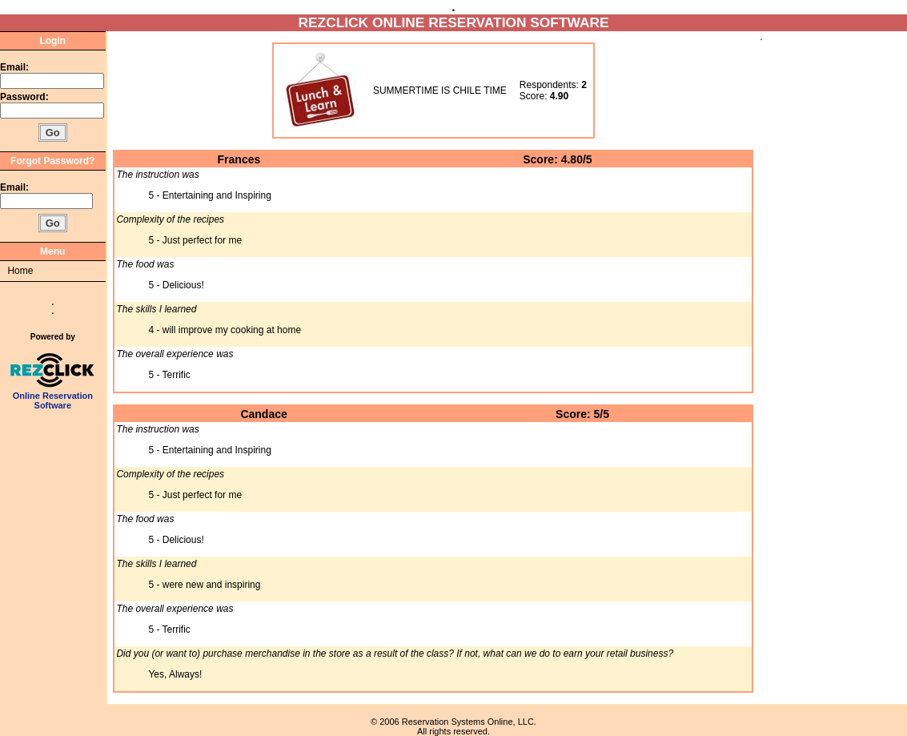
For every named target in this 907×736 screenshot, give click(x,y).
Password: (25, 97)
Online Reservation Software (52, 396)
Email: (14, 67)
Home (20, 270)
